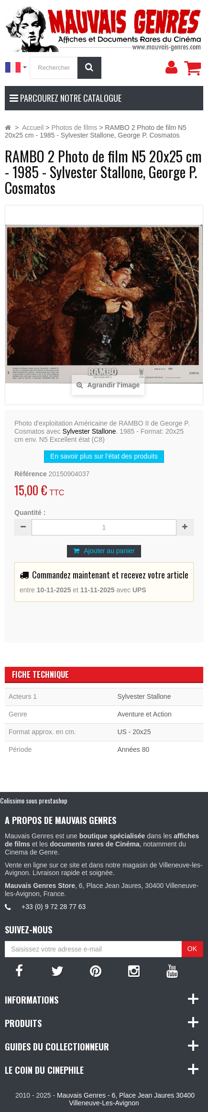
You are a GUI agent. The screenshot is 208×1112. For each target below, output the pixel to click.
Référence (30, 474)
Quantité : (29, 512)
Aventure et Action (144, 714)
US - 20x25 (134, 732)
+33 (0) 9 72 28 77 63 (54, 906)
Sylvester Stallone (89, 431)
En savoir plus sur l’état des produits (104, 456)
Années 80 (133, 749)
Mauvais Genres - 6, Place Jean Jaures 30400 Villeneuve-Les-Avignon (126, 1099)
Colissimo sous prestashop (33, 800)
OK (192, 948)
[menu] (171, 67)
